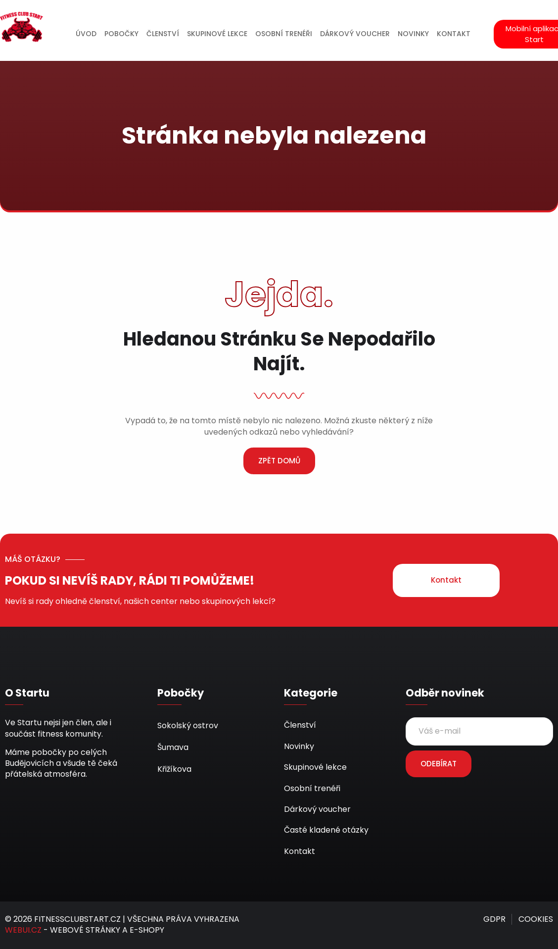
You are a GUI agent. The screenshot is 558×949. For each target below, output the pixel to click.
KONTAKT (453, 34)
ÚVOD (86, 34)
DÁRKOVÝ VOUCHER (355, 34)
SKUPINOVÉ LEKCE (217, 34)
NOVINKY (413, 34)
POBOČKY (121, 34)
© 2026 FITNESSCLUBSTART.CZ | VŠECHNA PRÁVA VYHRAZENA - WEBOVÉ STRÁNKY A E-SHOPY (122, 924)
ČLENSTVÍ (162, 34)
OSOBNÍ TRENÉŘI (283, 34)
